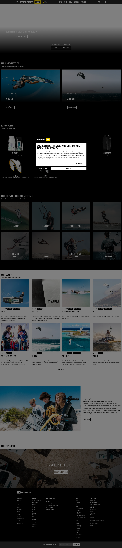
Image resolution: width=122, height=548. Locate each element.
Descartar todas (43, 168)
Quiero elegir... (80, 164)
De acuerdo (69, 168)
